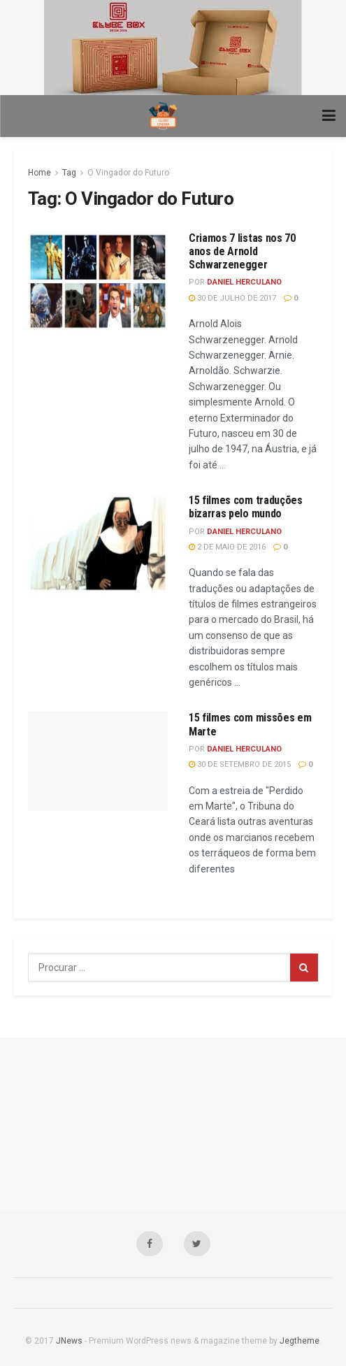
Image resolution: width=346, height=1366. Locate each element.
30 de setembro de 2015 (240, 764)
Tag (69, 173)
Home (39, 173)
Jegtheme (299, 1341)
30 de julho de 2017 (232, 298)
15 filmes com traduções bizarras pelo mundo (246, 507)
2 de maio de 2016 (227, 547)
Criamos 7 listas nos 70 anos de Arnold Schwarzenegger (242, 251)
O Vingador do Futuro (128, 173)
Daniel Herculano (244, 282)
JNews (69, 1341)
